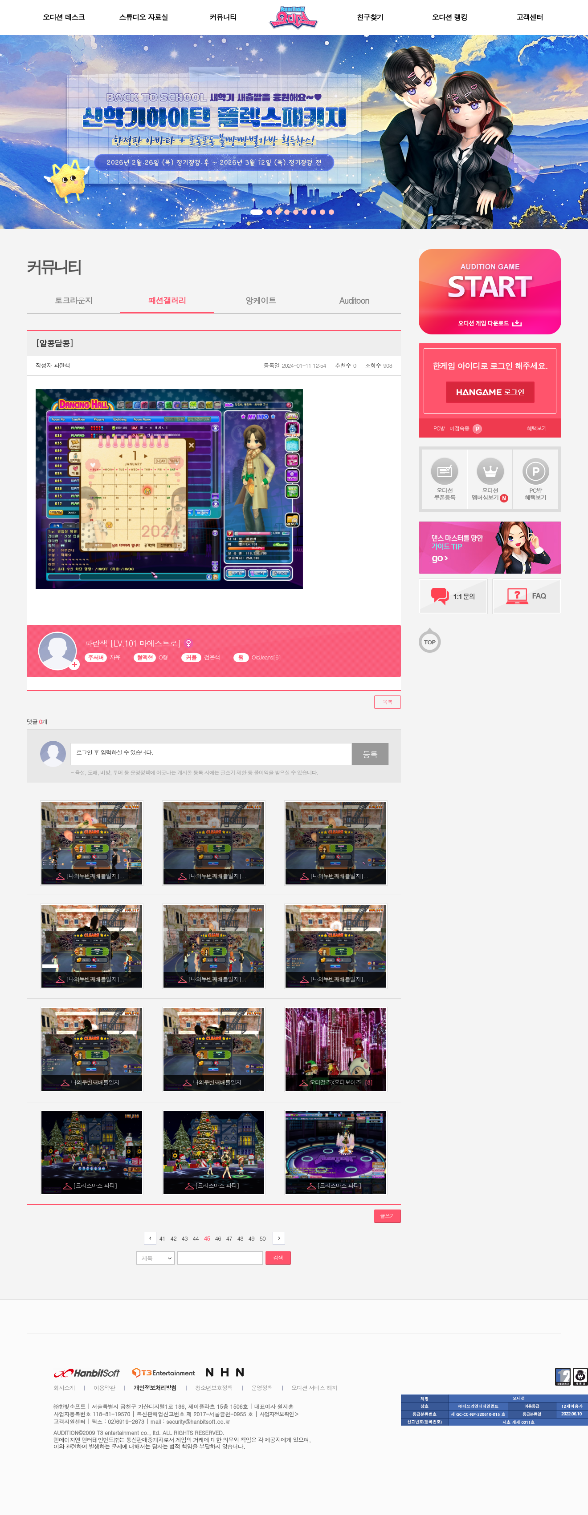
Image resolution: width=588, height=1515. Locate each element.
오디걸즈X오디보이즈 (341, 1082)
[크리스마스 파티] (95, 1185)
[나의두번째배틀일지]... (96, 876)
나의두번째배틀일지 (96, 1082)
